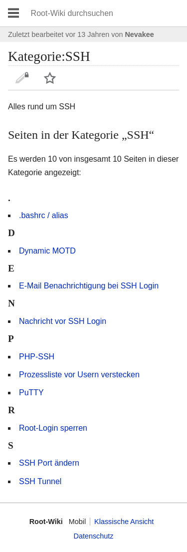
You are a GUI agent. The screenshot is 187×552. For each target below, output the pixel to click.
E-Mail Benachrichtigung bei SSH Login (89, 285)
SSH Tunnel (40, 481)
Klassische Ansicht (124, 522)
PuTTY (31, 392)
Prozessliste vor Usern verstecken (79, 374)
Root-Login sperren (53, 428)
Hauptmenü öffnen (13, 13)
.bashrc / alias (43, 215)
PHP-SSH (36, 356)
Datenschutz (94, 536)
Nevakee (139, 34)
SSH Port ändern (49, 463)
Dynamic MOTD (47, 251)
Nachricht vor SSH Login (62, 321)
